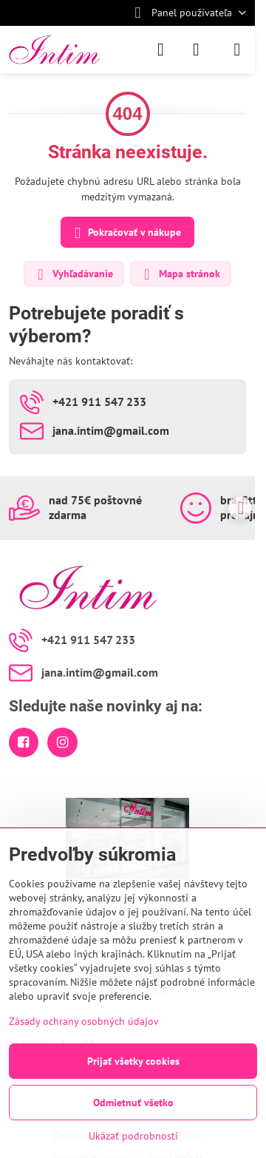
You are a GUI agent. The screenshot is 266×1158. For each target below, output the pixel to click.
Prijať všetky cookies (133, 1061)
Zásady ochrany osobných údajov (84, 1021)
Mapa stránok (180, 274)
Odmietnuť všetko (133, 1102)
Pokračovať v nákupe (125, 233)
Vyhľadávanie (73, 274)
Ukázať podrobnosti (133, 1135)
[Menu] (237, 49)
